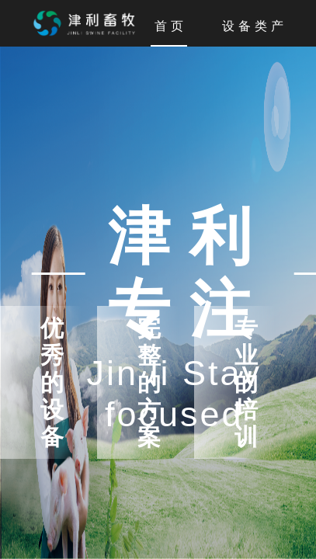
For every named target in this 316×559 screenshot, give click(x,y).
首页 (171, 26)
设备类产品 (263, 26)
